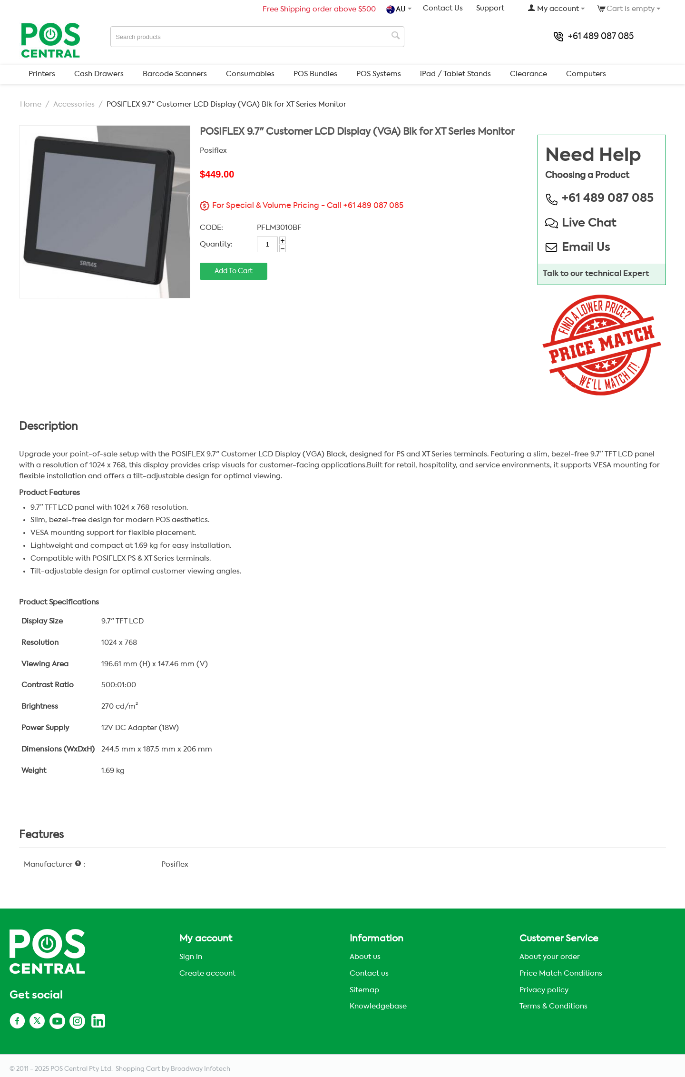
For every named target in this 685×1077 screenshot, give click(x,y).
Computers (586, 74)
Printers (42, 74)
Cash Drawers (99, 74)
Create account (207, 973)
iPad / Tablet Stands (455, 74)
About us (365, 956)
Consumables (250, 74)
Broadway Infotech (200, 1069)
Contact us (369, 973)
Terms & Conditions (553, 1006)
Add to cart (234, 271)
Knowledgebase (378, 1006)
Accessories (74, 104)
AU (397, 9)
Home (30, 104)
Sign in (190, 956)
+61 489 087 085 (594, 36)
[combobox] (257, 36)
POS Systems (378, 74)
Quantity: (216, 244)
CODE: (211, 227)
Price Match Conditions (560, 973)
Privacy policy (543, 990)
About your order (549, 956)
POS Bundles (315, 74)
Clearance (528, 74)
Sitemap (364, 990)
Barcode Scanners (175, 74)
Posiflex (213, 150)
